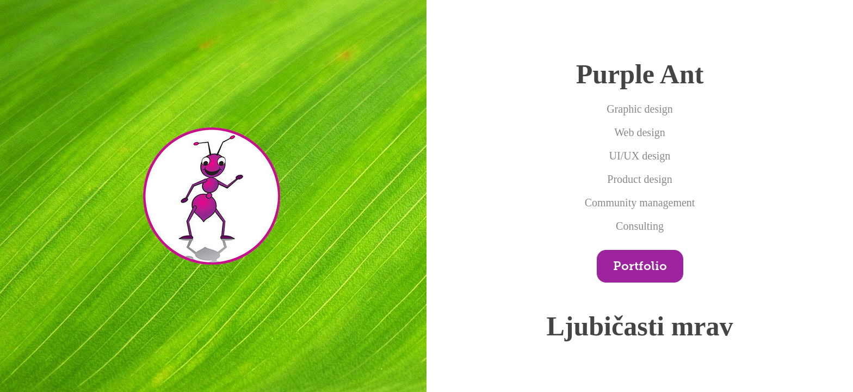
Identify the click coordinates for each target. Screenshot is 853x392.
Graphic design (640, 109)
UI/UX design (640, 156)
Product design (639, 179)
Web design (639, 132)
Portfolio (640, 266)
